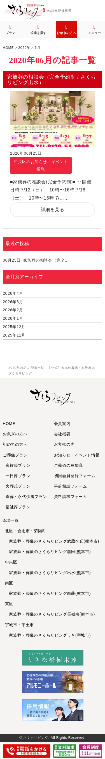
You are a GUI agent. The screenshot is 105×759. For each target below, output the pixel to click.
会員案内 (62, 423)
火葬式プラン (18, 486)
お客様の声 (64, 444)
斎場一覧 (10, 520)
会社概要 (62, 434)
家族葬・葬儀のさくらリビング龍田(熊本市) (48, 551)
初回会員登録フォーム (74, 476)
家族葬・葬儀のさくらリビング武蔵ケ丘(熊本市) (52, 541)
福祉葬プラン (18, 507)
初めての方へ (15, 444)
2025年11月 (14, 335)
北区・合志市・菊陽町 (25, 531)
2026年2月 (13, 310)
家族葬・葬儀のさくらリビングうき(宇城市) (48, 635)
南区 (9, 583)
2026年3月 (13, 302)
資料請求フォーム (70, 496)
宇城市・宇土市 (19, 625)
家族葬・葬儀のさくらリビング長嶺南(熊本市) (50, 614)
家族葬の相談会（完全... (36, 260)
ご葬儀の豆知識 (68, 465)
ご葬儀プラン (15, 455)
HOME (9, 423)
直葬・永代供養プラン (26, 496)
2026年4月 (13, 293)
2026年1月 (13, 318)
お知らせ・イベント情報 (77, 455)
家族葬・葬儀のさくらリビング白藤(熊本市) (48, 593)
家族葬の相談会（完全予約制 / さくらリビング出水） (51, 79)
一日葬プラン (18, 476)
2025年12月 (14, 326)
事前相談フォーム (70, 486)
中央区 (11, 562)
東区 (9, 604)
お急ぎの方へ (15, 434)
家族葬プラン (18, 465)
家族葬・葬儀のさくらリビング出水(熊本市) (48, 572)
